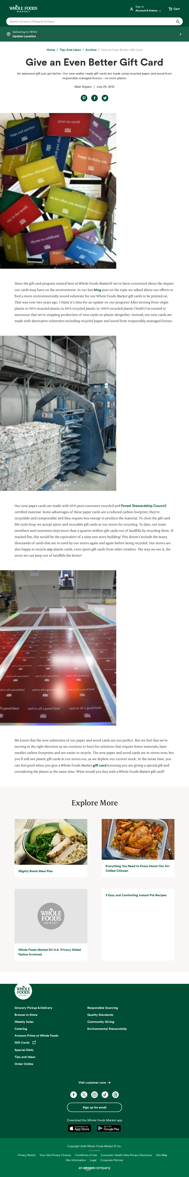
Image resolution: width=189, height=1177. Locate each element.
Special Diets (24, 1050)
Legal (93, 1160)
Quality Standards (100, 1015)
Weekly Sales (24, 1022)
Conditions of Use (86, 1155)
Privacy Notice (27, 1155)
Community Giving (100, 1022)
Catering (21, 1029)
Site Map (161, 1155)
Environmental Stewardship (107, 1029)
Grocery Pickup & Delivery (33, 1008)
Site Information (76, 1160)
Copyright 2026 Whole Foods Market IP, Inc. (94, 1146)
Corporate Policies (111, 1160)
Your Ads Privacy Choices (55, 1155)
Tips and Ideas (25, 1057)
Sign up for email (94, 1107)
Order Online (24, 1064)
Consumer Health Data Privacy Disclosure (126, 1155)
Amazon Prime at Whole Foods (36, 1035)
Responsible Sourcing (102, 1008)
